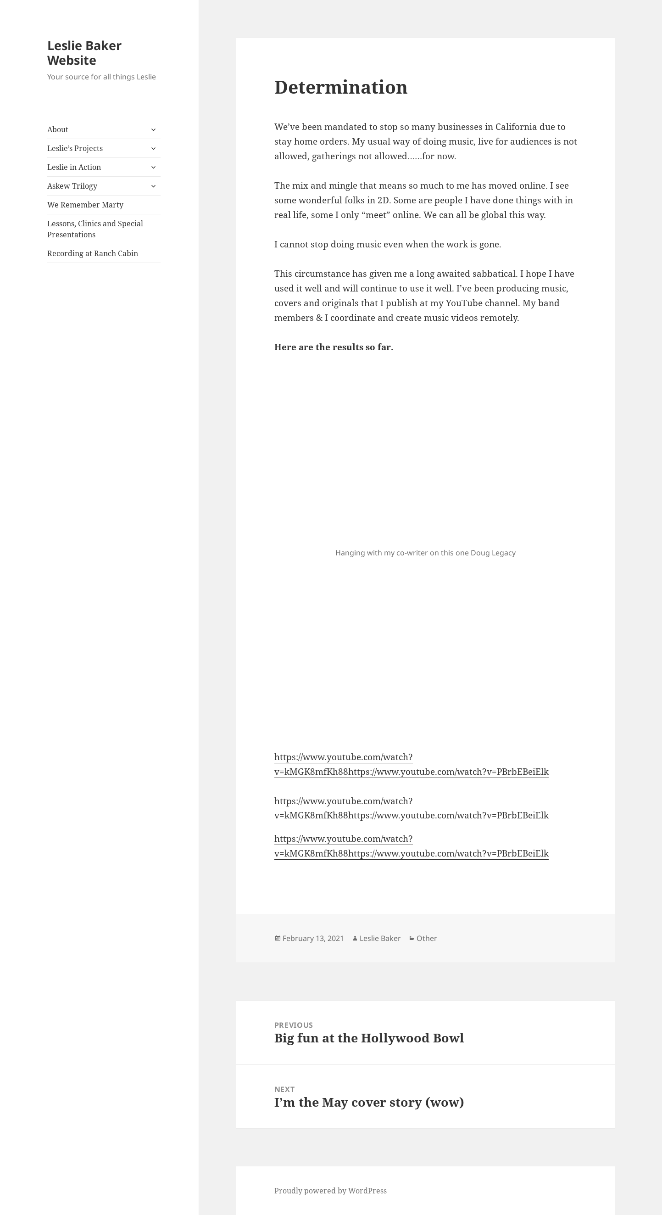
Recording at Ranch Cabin (92, 253)
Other (427, 938)
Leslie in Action (74, 167)
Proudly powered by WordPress (330, 1191)
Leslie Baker (380, 938)
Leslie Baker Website (84, 52)
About (57, 129)
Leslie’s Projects (75, 148)
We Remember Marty (85, 205)
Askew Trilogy (72, 186)
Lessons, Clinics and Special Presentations (95, 229)
